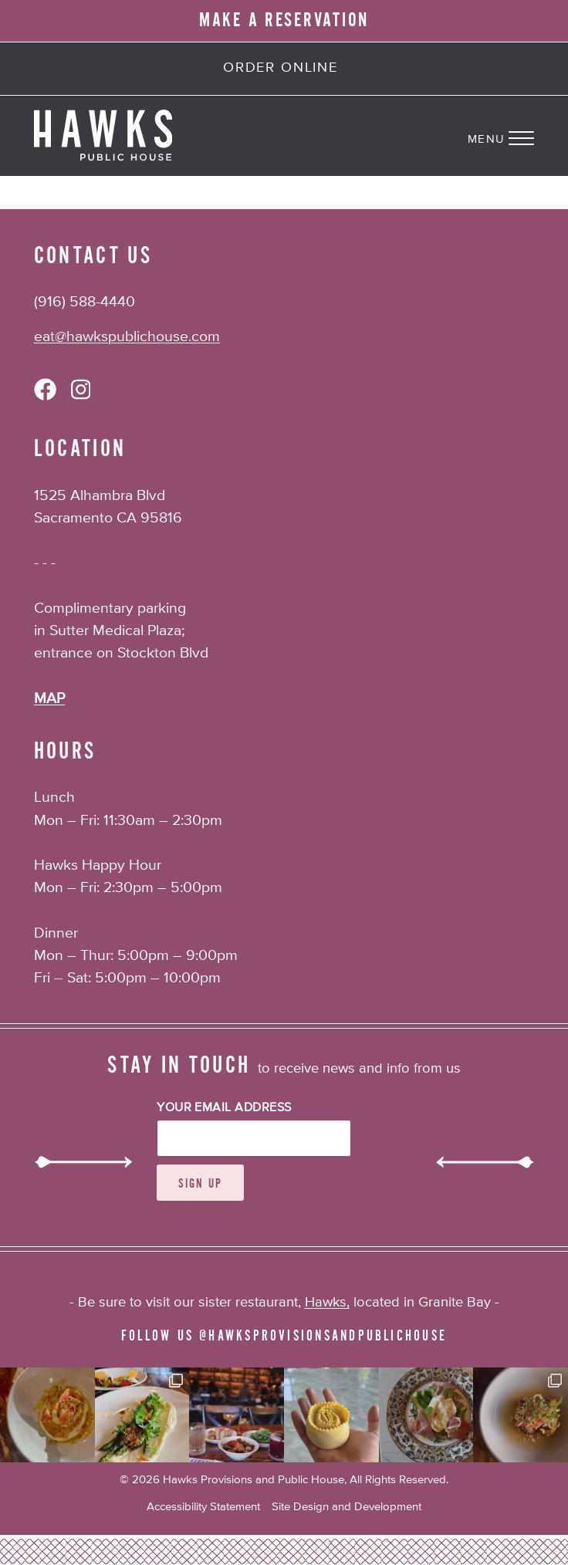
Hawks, (327, 1303)
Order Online (280, 68)
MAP (49, 698)
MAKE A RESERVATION (284, 20)
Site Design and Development (346, 1507)
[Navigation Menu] (518, 135)
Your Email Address (224, 1108)
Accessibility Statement (203, 1507)
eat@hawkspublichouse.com (127, 337)
